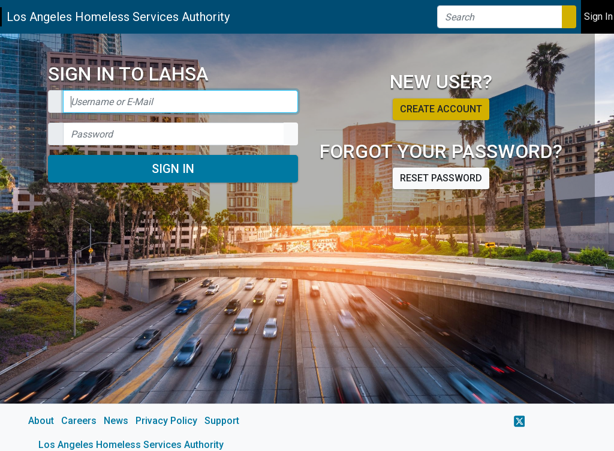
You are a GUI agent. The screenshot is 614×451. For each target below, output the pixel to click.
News (116, 420)
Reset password (441, 178)
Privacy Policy (166, 420)
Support (221, 420)
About (41, 420)
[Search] (499, 16)
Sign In (173, 169)
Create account (441, 109)
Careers (79, 420)
